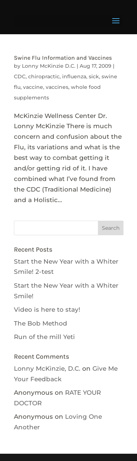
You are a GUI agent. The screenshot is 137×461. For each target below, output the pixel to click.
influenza (74, 76)
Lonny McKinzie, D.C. (47, 368)
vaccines (57, 87)
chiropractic (44, 76)
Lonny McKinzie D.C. (48, 66)
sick (94, 76)
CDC (20, 76)
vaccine (33, 87)
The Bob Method (40, 323)
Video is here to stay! (47, 309)
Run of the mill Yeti (44, 336)
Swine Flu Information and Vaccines (63, 57)
